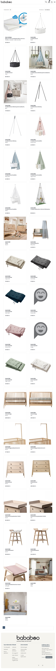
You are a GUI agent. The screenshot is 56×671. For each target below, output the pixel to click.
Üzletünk (14, 647)
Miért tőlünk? (15, 655)
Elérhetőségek (24, 647)
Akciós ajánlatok (6, 652)
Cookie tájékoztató (23, 656)
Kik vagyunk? (15, 653)
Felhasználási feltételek (24, 650)
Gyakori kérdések (14, 650)
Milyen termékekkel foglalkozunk (15, 659)
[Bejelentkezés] (51, 2)
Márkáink (6, 649)
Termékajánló (7, 647)
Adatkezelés (23, 653)
